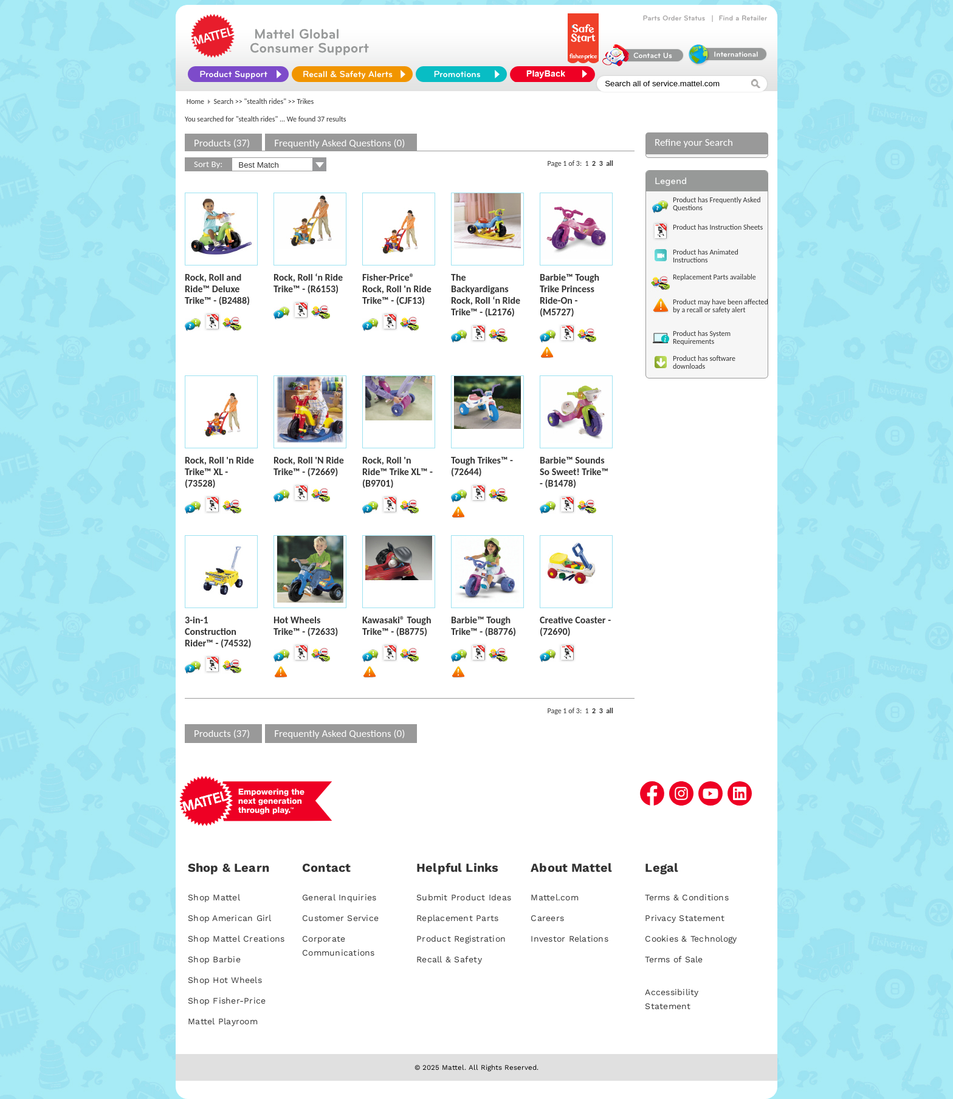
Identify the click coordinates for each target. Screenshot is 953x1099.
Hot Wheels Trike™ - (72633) (306, 625)
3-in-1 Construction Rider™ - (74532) (218, 631)
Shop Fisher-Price (227, 1000)
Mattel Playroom (223, 1021)
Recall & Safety (449, 959)
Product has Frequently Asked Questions (717, 204)
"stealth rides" (265, 101)
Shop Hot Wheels (225, 980)
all (609, 163)
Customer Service (340, 918)
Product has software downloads (704, 362)
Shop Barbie (214, 959)
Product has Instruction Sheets (718, 227)
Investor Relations (569, 938)
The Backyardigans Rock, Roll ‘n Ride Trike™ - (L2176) (485, 295)
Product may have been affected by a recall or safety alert (720, 306)
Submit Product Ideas (463, 897)
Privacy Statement (684, 918)
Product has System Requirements (702, 337)
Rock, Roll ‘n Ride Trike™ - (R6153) (308, 283)
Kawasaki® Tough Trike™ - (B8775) (396, 625)
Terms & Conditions (687, 897)
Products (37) (222, 143)
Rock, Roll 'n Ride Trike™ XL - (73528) (219, 471)
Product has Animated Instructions (705, 256)
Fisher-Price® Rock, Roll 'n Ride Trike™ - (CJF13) (397, 289)
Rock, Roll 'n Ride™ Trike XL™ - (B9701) (397, 471)
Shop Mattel (214, 897)
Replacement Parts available (714, 277)
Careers (547, 918)
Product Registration (461, 938)
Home (195, 101)
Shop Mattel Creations (236, 938)
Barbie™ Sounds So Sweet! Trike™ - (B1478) (574, 471)
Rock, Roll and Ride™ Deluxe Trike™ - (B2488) (217, 289)
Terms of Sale (674, 959)
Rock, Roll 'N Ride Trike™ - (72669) (309, 466)
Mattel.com (555, 897)
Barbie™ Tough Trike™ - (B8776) (483, 625)
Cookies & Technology (691, 938)
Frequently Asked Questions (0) (339, 143)
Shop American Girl (230, 918)
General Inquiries (339, 897)
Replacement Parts (457, 918)
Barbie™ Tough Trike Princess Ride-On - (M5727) (569, 295)
